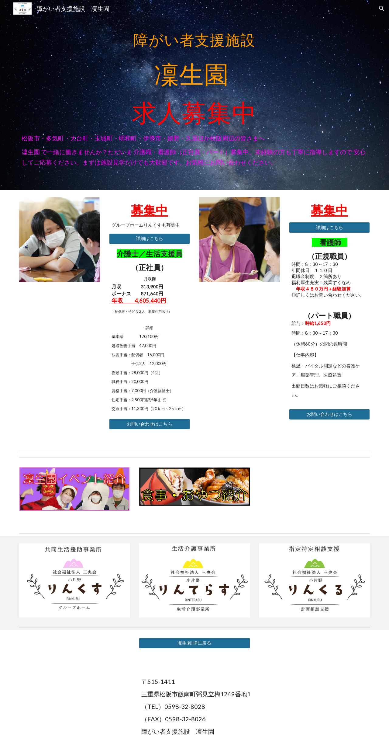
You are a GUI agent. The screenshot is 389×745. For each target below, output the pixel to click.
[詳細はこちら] (149, 239)
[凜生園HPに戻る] (194, 643)
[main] (194, 73)
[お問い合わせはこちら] (149, 424)
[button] (381, 8)
